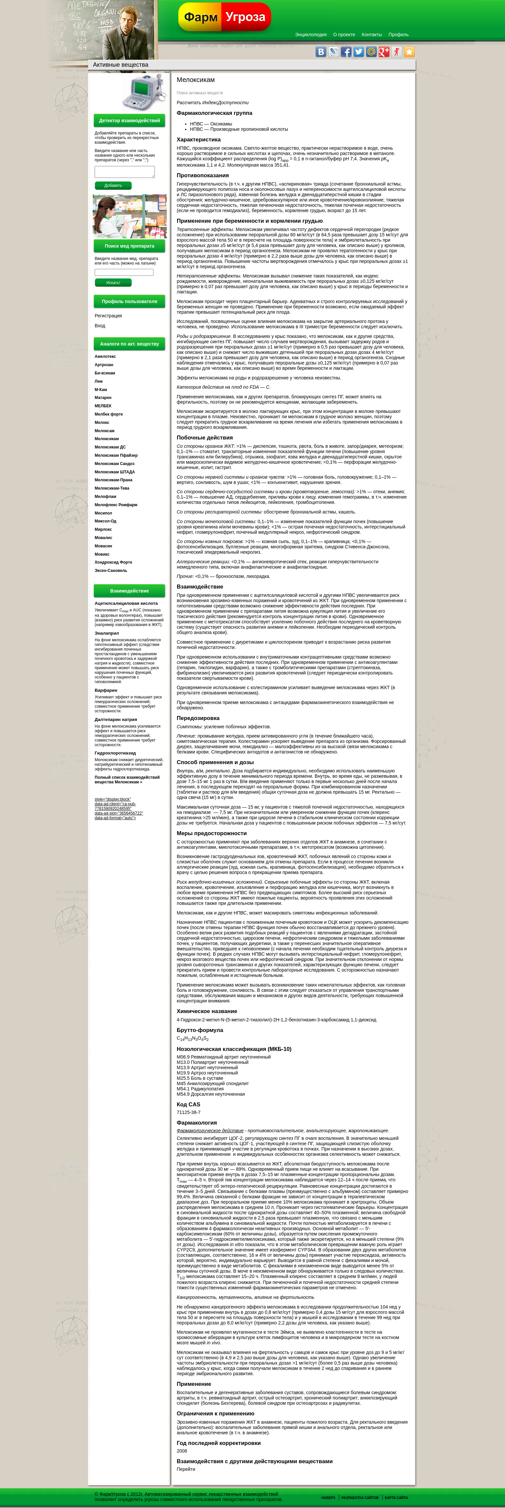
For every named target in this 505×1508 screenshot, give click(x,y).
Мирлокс (103, 531)
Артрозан (104, 366)
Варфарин (106, 692)
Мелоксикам (107, 440)
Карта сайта (396, 1498)
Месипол (103, 515)
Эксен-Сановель (111, 572)
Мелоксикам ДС (110, 449)
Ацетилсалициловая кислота (126, 605)
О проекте (344, 34)
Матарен (103, 399)
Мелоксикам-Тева (112, 490)
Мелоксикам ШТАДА (115, 474)
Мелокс (102, 424)
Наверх (328, 1498)
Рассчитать (213, 102)
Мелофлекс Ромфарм (116, 507)
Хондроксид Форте (113, 564)
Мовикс (102, 556)
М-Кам (101, 391)
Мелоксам (105, 433)
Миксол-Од (105, 523)
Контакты (372, 34)
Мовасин (103, 548)
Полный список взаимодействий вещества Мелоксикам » (127, 781)
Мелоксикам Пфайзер (116, 457)
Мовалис (103, 539)
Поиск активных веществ (200, 93)
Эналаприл (107, 635)
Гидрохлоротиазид (115, 755)
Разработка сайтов (360, 1498)
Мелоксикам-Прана (113, 482)
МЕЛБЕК (103, 408)
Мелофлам (105, 498)
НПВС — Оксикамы (212, 123)
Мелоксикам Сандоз (115, 465)
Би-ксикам (105, 375)
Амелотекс (105, 358)
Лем (99, 383)
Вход (100, 327)
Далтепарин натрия (116, 721)
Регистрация (108, 317)
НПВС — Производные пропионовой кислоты (239, 129)
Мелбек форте (109, 416)
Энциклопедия (311, 34)
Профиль (399, 34)
